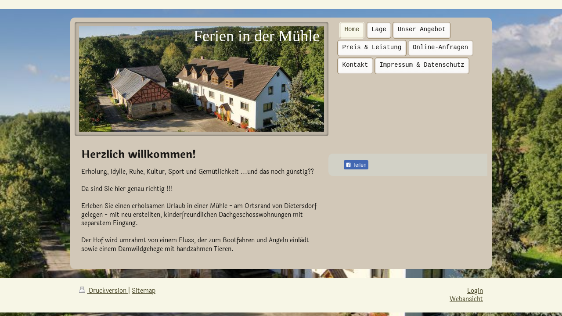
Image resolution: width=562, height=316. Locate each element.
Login (475, 290)
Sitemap (143, 290)
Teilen (356, 165)
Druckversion (103, 290)
